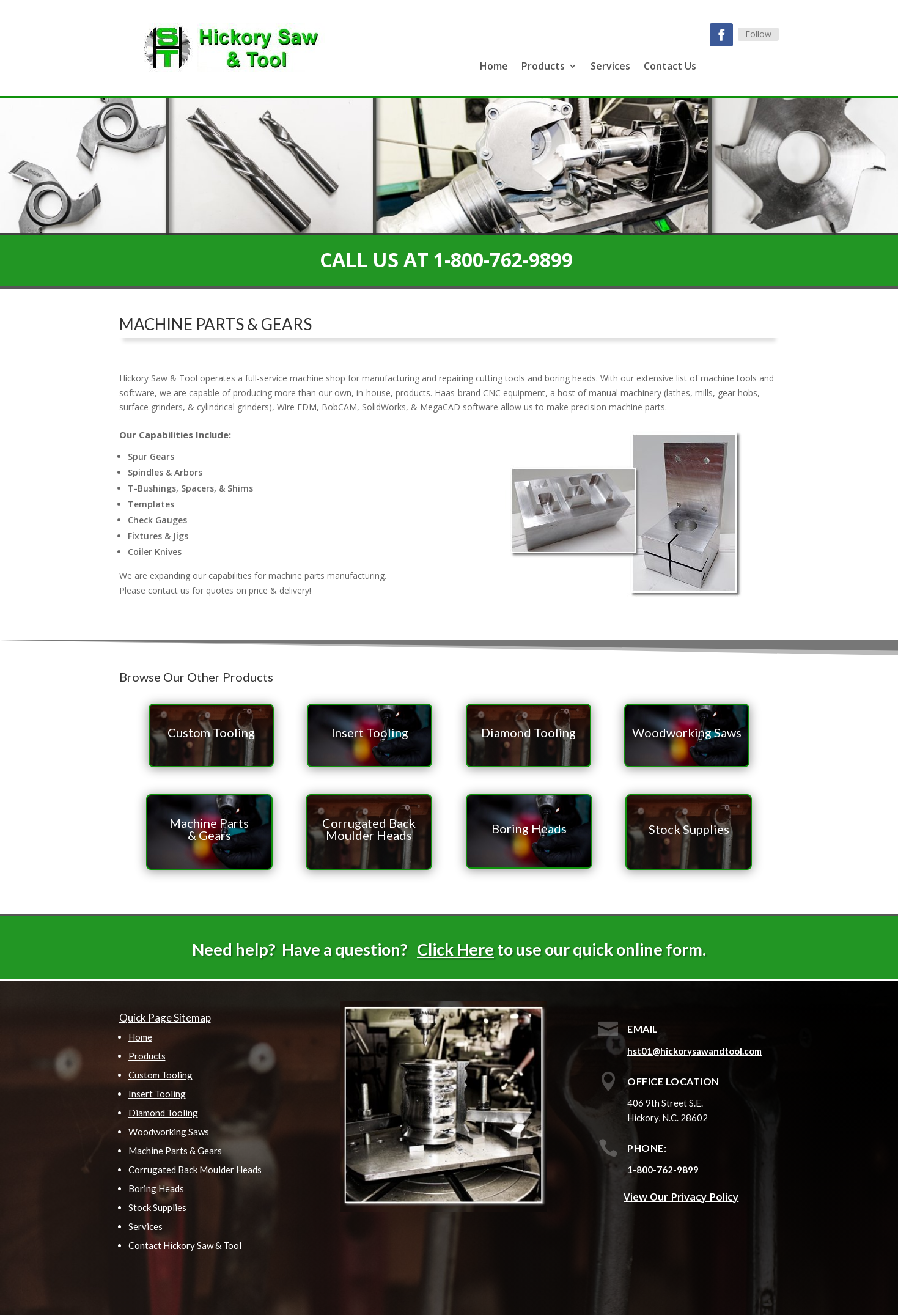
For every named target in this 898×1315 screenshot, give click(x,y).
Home (494, 67)
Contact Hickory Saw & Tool (184, 1245)
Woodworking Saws (168, 1131)
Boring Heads (156, 1188)
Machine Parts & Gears (175, 1150)
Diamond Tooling (163, 1112)
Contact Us (670, 67)
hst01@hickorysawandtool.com (694, 1050)
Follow (758, 34)
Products (543, 67)
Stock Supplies (157, 1207)
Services (610, 67)
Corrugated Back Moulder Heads (195, 1169)
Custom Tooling (160, 1074)
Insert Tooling (157, 1093)
